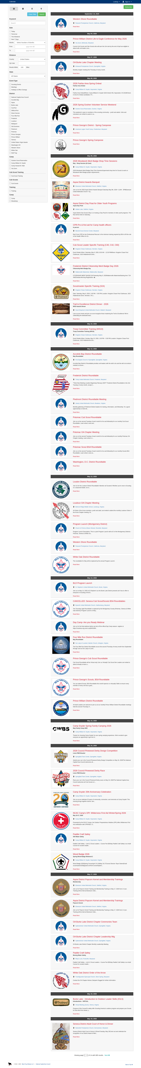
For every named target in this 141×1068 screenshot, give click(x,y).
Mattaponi (13, 124)
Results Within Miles (19, 67)
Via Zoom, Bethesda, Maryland (84, 43)
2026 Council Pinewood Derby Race (89, 771)
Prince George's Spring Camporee (88, 140)
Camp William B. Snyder (17, 163)
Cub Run (13, 108)
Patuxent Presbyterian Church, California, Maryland (90, 23)
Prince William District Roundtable (88, 701)
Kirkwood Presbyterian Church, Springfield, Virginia (90, 66)
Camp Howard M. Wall (17, 166)
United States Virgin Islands (18, 142)
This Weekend (14, 37)
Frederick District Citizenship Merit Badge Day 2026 (95, 266)
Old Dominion (14, 126)
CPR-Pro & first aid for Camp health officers (92, 225)
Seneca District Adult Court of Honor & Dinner (93, 1024)
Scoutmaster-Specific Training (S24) (89, 286)
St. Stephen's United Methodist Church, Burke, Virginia (91, 587)
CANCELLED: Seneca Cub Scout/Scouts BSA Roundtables (99, 601)
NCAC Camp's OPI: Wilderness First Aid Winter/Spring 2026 (99, 813)
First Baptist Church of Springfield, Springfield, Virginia (91, 360)
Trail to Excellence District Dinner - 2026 (90, 304)
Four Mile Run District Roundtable (88, 637)
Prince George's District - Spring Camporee (92, 125)
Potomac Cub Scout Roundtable (87, 417)
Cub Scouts (13, 183)
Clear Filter (32, 14)
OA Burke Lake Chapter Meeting (87, 62)
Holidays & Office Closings (18, 90)
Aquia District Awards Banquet (86, 182)
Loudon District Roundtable (85, 482)
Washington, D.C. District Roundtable (89, 462)
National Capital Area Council (19, 97)
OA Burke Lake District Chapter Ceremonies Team (95, 922)
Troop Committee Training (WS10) (88, 329)
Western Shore (14, 148)
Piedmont (13, 129)
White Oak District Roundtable (86, 557)
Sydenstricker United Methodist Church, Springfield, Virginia (92, 926)
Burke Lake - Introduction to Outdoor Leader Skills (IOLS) (98, 999)
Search (41, 14)
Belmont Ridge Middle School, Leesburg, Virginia (89, 507)
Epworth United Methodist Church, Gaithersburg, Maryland (92, 605)
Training (12, 191)
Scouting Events (15, 84)
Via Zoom (13, 168)
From (10, 46)
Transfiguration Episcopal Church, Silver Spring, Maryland (92, 977)
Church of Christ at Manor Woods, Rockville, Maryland (91, 528)
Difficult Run (14, 110)
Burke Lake (13, 105)
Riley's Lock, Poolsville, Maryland (85, 959)
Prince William (14, 137)
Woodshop (13, 201)
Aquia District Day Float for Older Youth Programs (95, 203)
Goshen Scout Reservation (18, 160)
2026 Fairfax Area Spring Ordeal (87, 83)
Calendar (12, 2)
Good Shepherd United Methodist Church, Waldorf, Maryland (93, 310)
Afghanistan (32, 59)
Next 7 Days (14, 39)
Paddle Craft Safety (81, 834)
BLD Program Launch (82, 583)
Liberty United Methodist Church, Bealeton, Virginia (90, 403)
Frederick (13, 118)
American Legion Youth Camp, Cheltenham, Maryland (91, 129)
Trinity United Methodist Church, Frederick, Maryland (90, 379)
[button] (127, 1)
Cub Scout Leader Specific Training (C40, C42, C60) (96, 245)
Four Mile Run (14, 116)
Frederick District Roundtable (86, 375)
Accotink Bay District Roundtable (87, 354)
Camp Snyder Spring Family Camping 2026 (92, 726)
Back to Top (129, 1064)
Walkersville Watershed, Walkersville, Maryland (89, 272)
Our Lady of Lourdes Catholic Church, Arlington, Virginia (91, 643)
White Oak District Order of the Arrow (89, 973)
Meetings (13, 87)
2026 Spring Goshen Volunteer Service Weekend (94, 105)
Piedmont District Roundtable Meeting (89, 399)
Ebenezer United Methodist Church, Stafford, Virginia (91, 186)
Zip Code (12, 63)
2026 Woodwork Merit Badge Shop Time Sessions (95, 161)
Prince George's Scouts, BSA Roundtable (91, 679)
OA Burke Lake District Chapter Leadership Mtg (94, 937)
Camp (12, 198)
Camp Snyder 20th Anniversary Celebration (92, 792)
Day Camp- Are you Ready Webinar (89, 622)
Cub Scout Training (16, 176)
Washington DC (15, 145)
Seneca (12, 139)
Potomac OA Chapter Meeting (86, 432)
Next (107, 1055)
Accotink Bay (14, 100)
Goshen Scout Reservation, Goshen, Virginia (88, 109)
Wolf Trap (13, 153)
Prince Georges (15, 134)
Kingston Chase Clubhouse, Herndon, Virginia (88, 249)
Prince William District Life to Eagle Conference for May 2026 (100, 39)
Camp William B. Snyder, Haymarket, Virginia (88, 89)
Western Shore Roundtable (85, 19)
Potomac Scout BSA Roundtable (87, 447)
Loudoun (13, 121)
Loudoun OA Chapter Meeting (86, 503)
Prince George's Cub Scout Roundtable (90, 658)
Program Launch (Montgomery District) (90, 524)
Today (12, 31)
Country (11, 59)
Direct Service (14, 113)
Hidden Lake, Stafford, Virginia (84, 209)
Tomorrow (13, 34)
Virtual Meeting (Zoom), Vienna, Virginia (87, 1005)
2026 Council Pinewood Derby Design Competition (95, 751)
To (10, 50)
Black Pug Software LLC (28, 1064)
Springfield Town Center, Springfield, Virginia (88, 756)
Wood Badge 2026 (81, 854)
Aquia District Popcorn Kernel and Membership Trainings (98, 879)
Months (11, 42)
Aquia (12, 102)
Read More (76, 26)
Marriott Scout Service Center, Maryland (87, 231)
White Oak (13, 150)
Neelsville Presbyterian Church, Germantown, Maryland (91, 1028)
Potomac (13, 132)
